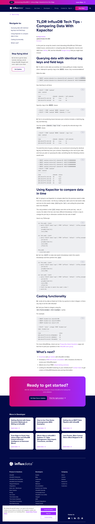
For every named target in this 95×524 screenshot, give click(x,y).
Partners (63, 473)
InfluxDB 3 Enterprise (14, 471)
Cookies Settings (48, 517)
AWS (36, 493)
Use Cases (37, 8)
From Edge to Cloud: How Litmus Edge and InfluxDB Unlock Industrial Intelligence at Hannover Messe (20, 433)
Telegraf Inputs (39, 497)
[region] (30, 513)
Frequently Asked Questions (69, 338)
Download (42, 350)
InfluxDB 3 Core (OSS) (41, 488)
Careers (63, 471)
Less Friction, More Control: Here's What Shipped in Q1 (73, 430)
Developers (47, 8)
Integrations (12, 479)
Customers (38, 473)
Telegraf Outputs (39, 499)
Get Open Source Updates (38, 392)
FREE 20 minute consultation (55, 353)
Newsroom (64, 475)
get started (51, 350)
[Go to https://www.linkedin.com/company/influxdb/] (74, 511)
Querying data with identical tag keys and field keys (19, 29)
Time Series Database (15, 493)
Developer (39, 41)
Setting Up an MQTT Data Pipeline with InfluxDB (72, 415)
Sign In (70, 8)
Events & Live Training (41, 482)
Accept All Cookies (48, 509)
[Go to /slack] (82, 512)
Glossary (37, 501)
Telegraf (37, 490)
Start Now (81, 8)
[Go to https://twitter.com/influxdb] (72, 512)
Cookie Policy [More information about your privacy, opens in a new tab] (29, 512)
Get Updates (18, 69)
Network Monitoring (14, 499)
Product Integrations (40, 495)
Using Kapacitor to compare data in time (19, 35)
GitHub (45, 50)
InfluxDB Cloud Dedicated (16, 475)
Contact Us (64, 8)
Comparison (82, 519)
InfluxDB (11, 469)
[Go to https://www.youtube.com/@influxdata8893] (69, 512)
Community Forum (40, 486)
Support (37, 475)
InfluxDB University (40, 484)
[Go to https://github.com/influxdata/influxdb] (78, 512)
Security (66, 519)
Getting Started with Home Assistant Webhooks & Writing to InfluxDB (20, 416)
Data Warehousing (14, 497)
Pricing (56, 8)
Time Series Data (13, 490)
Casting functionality (17, 39)
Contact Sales (77, 361)
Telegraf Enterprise (14, 477)
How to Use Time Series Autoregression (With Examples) (45, 416)
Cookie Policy (73, 519)
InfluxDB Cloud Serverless (16, 473)
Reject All (48, 513)
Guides (37, 469)
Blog (36, 471)
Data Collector (13, 484)
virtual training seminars (61, 358)
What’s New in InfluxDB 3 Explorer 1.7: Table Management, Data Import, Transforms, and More (46, 432)
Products (28, 8)
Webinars (37, 477)
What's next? (15, 43)
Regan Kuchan (41, 37)
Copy (82, 77)
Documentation (39, 479)
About (63, 469)
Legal (60, 519)
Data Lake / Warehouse (15, 482)
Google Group (65, 50)
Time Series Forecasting (15, 495)
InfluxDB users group (66, 340)
